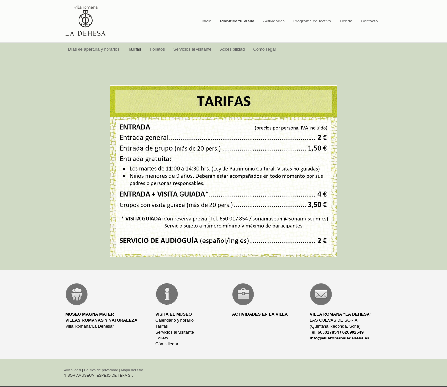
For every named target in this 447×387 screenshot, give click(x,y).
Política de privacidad (101, 370)
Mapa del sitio (132, 370)
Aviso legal (72, 370)
